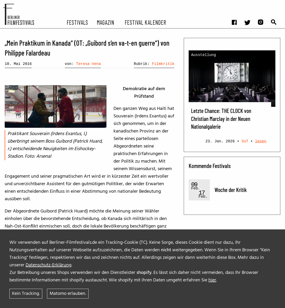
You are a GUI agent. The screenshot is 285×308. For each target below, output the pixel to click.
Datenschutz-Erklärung (48, 265)
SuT (245, 141)
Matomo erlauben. (68, 293)
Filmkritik (163, 64)
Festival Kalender (145, 22)
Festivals (77, 22)
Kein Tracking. (26, 293)
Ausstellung (203, 55)
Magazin (105, 22)
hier (212, 280)
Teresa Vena (88, 64)
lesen (260, 141)
